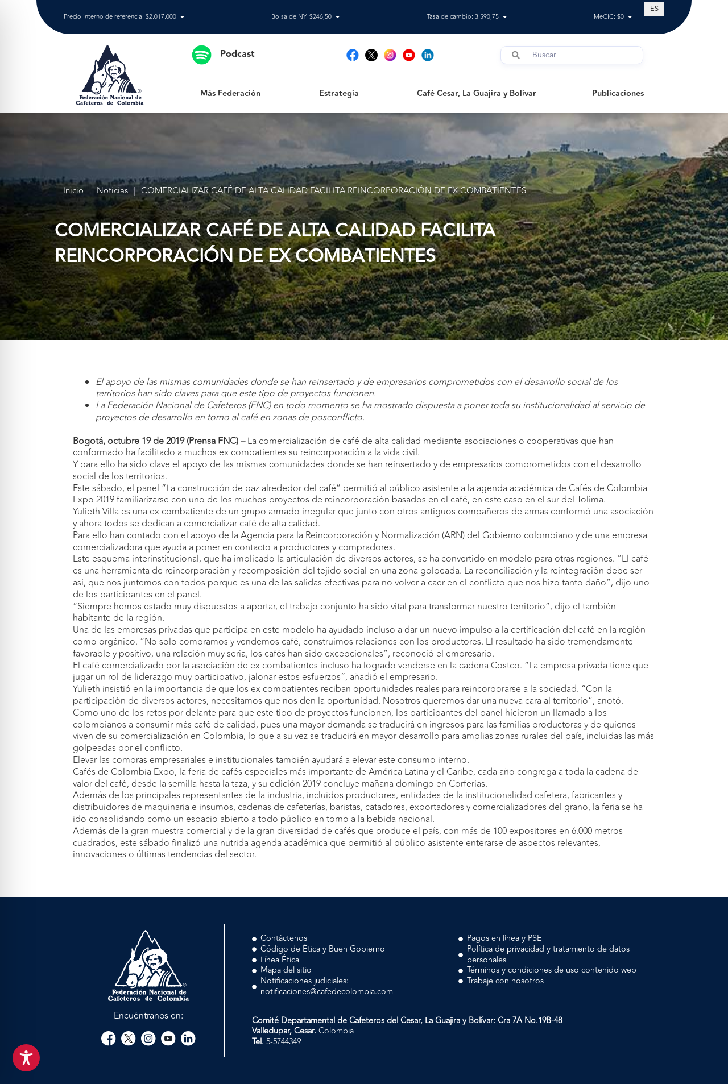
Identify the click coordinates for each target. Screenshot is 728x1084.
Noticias (112, 191)
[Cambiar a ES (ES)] (654, 8)
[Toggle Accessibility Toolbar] (26, 1058)
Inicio (73, 191)
